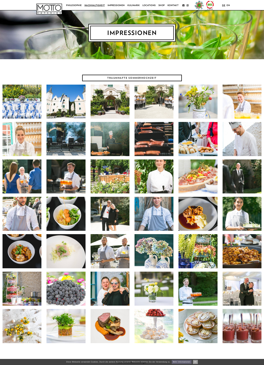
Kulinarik (133, 5)
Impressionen (116, 5)
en (228, 5)
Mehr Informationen (182, 362)
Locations (149, 5)
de (223, 5)
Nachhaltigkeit (95, 5)
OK (195, 362)
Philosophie (74, 5)
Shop (161, 5)
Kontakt (173, 5)
